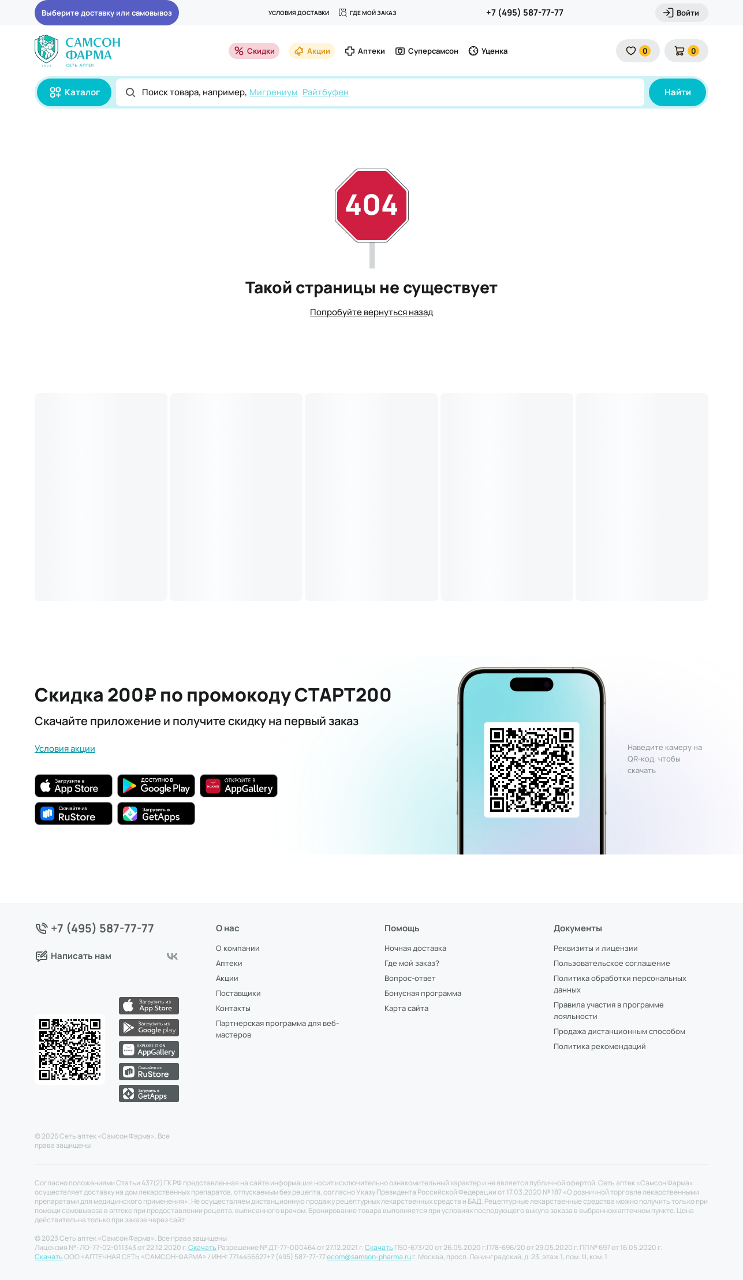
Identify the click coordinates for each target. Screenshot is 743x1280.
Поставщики (238, 993)
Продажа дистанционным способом (619, 1031)
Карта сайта (406, 1008)
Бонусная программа (422, 993)
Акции (311, 51)
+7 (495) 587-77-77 (524, 12)
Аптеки (364, 51)
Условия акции (65, 748)
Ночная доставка (415, 948)
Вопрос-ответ (410, 978)
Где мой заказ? (411, 963)
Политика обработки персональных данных (620, 984)
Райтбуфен (326, 92)
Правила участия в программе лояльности (609, 1010)
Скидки (254, 51)
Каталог (74, 92)
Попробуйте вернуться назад (371, 312)
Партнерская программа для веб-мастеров (277, 1029)
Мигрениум (273, 92)
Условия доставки (298, 13)
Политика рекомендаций (600, 1046)
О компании (238, 948)
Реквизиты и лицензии (596, 948)
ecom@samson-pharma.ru (369, 1257)
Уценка (487, 51)
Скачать (202, 1247)
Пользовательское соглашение (612, 963)
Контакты (233, 1008)
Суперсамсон (426, 51)
